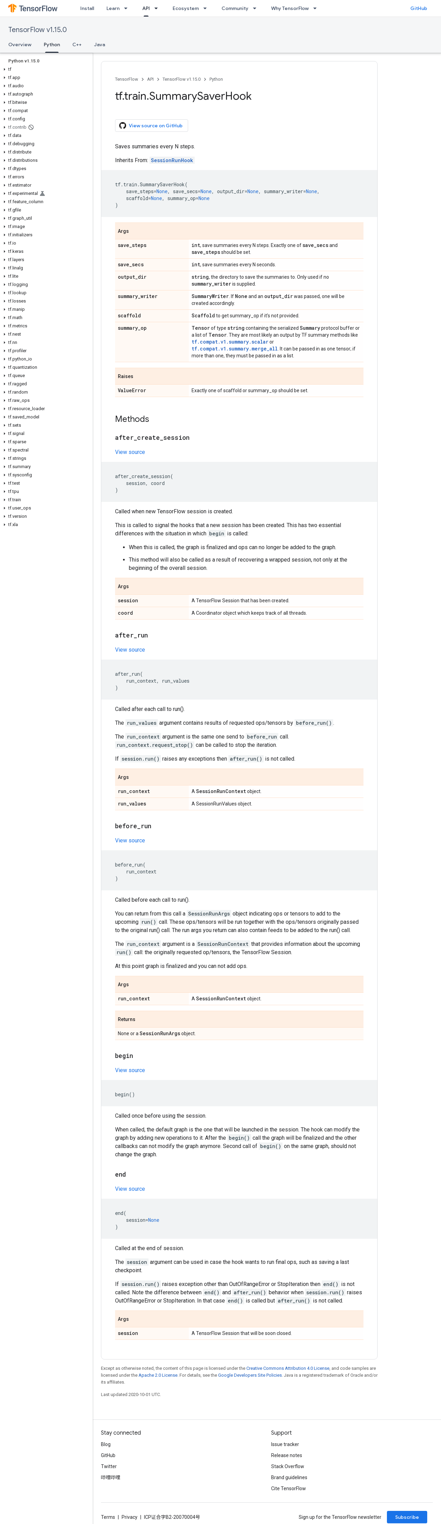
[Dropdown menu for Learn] (128, 8)
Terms (108, 1517)
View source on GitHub (151, 125)
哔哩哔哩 (110, 1477)
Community (235, 8)
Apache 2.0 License (158, 1375)
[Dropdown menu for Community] (256, 8)
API (150, 79)
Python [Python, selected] (52, 44)
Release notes (286, 1455)
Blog (106, 1444)
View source (130, 452)
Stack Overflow (287, 1466)
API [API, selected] (146, 8)
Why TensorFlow (290, 8)
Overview (19, 44)
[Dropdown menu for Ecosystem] (207, 8)
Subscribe (407, 1517)
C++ (77, 44)
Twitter (109, 1466)
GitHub (418, 8)
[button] (45, 69)
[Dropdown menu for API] (158, 8)
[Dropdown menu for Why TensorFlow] (317, 8)
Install (87, 8)
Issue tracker (285, 1444)
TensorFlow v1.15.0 (37, 30)
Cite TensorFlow (288, 1488)
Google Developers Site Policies (250, 1375)
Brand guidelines (289, 1477)
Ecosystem (186, 8)
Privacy (129, 1517)
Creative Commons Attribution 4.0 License (287, 1368)
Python (216, 79)
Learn (113, 8)
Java (99, 44)
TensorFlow (126, 79)
